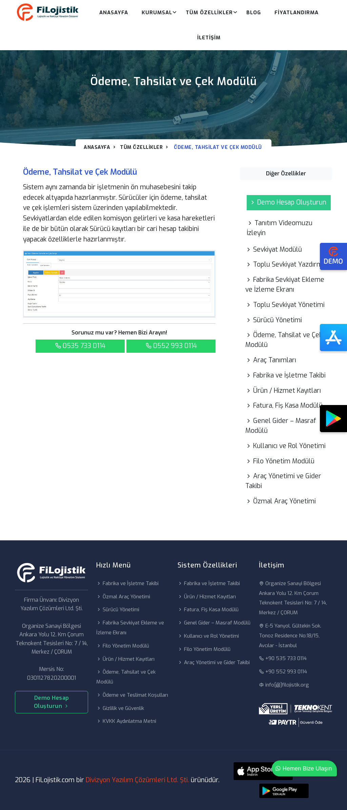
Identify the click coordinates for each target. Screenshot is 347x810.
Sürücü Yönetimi (273, 320)
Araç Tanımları (270, 360)
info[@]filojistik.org (284, 684)
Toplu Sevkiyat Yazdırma (285, 264)
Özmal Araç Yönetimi (280, 501)
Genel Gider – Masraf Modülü (280, 426)
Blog (253, 12)
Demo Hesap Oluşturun (287, 202)
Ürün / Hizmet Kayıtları (283, 390)
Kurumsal (157, 12)
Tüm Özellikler (209, 12)
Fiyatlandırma (296, 12)
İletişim (209, 37)
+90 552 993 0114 (283, 671)
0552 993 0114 (171, 346)
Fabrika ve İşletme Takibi (285, 375)
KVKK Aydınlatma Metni (126, 721)
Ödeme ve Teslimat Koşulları (132, 695)
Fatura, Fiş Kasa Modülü (284, 405)
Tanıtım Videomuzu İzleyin (279, 228)
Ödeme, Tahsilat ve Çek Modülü (283, 340)
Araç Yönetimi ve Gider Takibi (283, 481)
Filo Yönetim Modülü (279, 461)
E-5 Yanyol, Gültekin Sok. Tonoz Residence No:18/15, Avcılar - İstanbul (290, 635)
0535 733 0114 (80, 346)
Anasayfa (113, 12)
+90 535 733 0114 (283, 658)
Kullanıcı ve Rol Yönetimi (285, 446)
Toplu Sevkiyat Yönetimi (285, 305)
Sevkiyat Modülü (273, 249)
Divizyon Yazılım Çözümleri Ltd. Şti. (137, 780)
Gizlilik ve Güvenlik (120, 708)
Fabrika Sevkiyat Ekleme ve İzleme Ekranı (284, 284)
